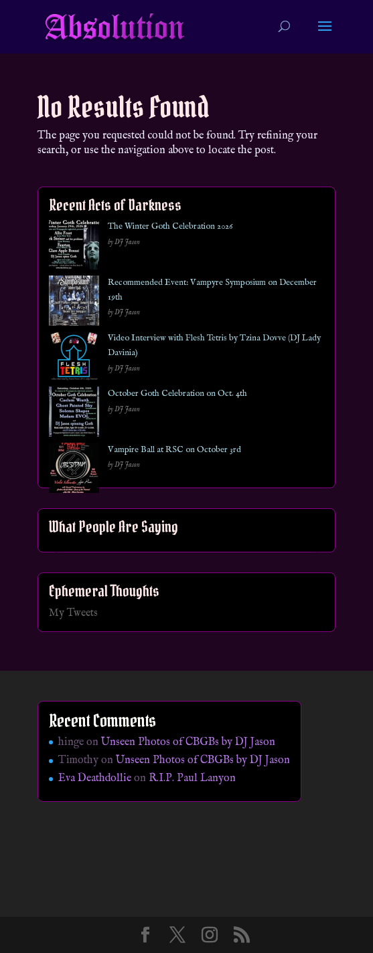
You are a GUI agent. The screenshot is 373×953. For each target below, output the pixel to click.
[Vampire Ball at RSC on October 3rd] (74, 470)
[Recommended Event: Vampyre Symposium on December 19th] (74, 303)
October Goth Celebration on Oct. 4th (177, 393)
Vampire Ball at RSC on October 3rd (174, 449)
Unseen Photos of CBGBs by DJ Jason (188, 742)
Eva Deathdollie (94, 778)
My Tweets (73, 613)
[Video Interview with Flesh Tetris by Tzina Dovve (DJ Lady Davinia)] (74, 359)
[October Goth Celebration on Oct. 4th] (74, 414)
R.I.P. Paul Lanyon (192, 778)
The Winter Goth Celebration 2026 (170, 226)
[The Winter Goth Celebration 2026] (74, 247)
